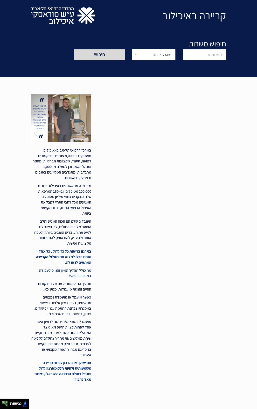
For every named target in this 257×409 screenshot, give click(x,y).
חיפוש (99, 54)
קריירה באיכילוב (194, 15)
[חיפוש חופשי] (204, 54)
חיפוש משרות (207, 43)
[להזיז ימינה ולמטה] (6, 405)
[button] (86, 118)
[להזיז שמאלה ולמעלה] (3, 402)
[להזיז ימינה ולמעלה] (6, 402)
